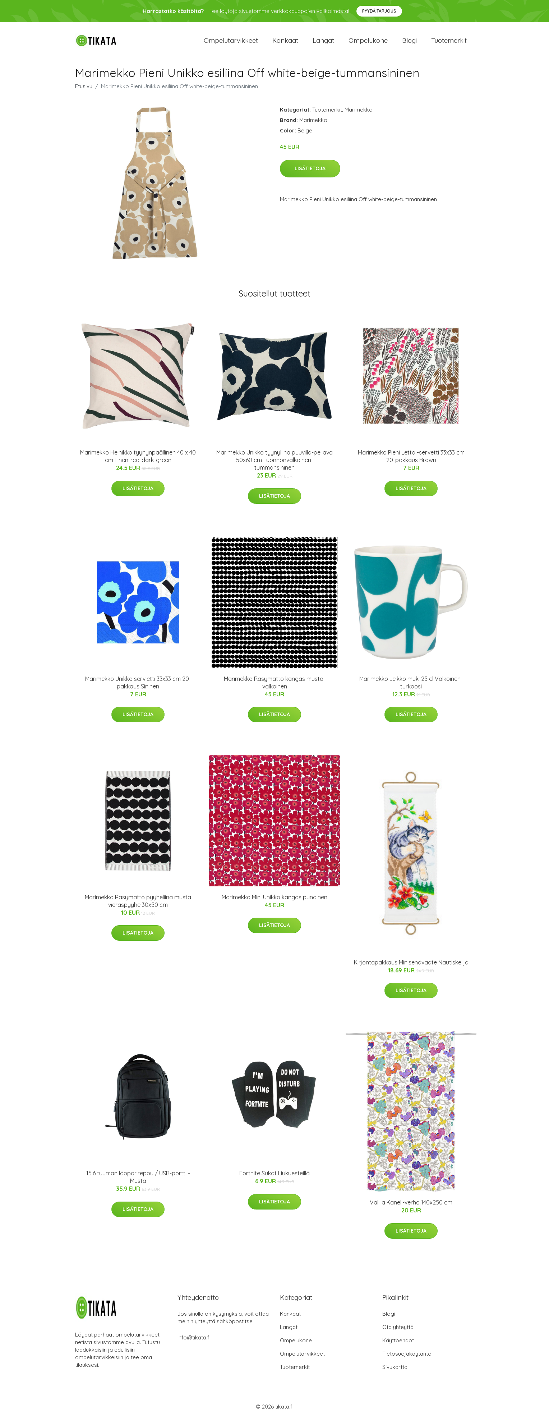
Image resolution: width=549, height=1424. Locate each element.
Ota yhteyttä (398, 1332)
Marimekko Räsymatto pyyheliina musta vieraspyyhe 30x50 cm (138, 906)
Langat (323, 43)
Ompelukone (368, 43)
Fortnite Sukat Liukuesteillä (274, 1178)
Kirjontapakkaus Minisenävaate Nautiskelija (411, 967)
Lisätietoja (310, 173)
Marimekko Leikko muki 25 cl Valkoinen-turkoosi (411, 687)
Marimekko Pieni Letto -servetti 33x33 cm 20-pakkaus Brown (411, 461)
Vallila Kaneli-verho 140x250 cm (411, 1207)
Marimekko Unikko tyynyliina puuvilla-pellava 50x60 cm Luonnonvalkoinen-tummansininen (274, 465)
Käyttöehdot (398, 1345)
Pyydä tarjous (379, 11)
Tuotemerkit (449, 43)
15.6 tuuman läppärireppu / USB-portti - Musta (138, 1182)
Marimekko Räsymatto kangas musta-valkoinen (275, 687)
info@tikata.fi (194, 1342)
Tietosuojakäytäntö (407, 1358)
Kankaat (285, 43)
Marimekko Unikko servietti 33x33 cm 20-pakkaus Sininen (138, 687)
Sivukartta (394, 1372)
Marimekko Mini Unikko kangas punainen (274, 902)
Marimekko (359, 114)
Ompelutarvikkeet (231, 43)
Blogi (409, 43)
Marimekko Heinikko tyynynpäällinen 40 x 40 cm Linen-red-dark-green (138, 461)
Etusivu (83, 91)
